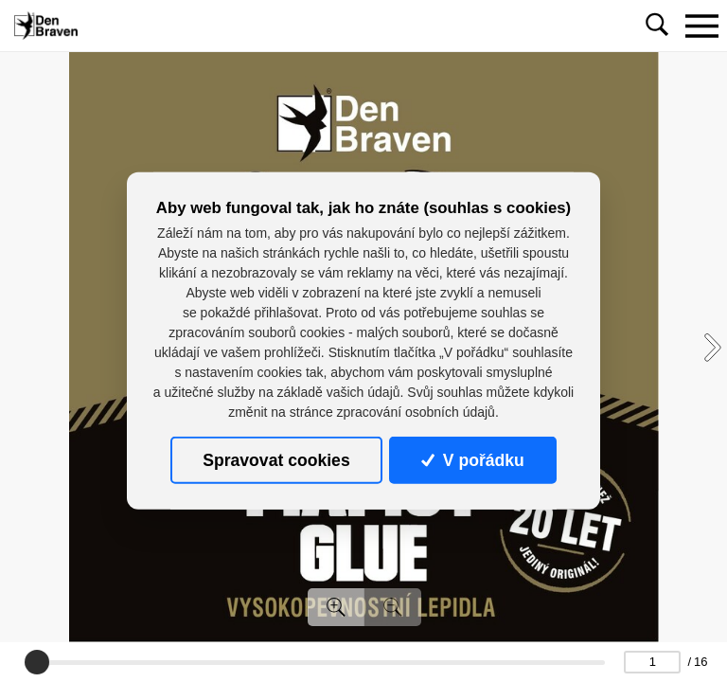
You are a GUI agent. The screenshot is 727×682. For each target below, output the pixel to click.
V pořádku (472, 460)
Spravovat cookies (276, 460)
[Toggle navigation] (701, 25)
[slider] (37, 662)
